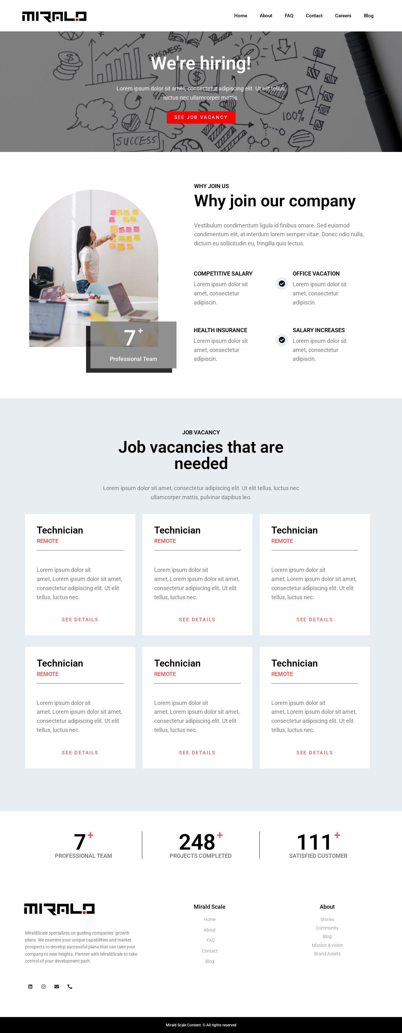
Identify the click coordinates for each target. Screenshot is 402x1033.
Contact (314, 16)
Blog (369, 16)
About (266, 16)
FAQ (289, 16)
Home (240, 16)
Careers (343, 16)
